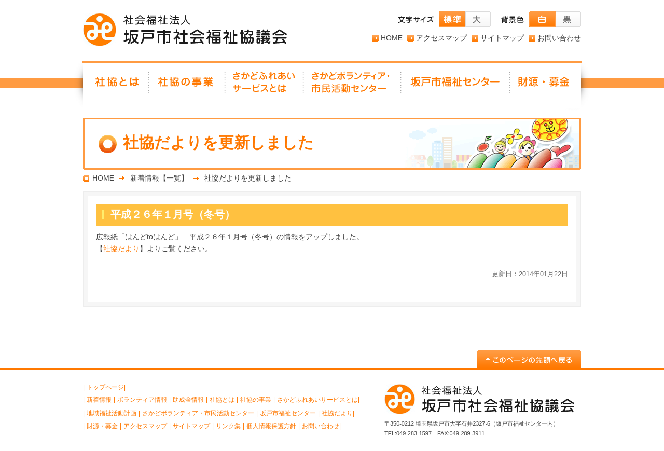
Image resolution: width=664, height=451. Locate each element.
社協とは (116, 86)
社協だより (121, 248)
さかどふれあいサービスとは (265, 86)
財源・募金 (545, 86)
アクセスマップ (441, 38)
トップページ (105, 387)
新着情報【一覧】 (159, 178)
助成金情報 (188, 399)
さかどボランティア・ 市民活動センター (353, 86)
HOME (392, 38)
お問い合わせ (559, 38)
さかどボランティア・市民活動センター (198, 413)
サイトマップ (502, 38)
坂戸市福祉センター (456, 86)
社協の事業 (187, 86)
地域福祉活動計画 (111, 413)
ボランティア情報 (142, 399)
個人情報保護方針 (271, 426)
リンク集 (228, 426)
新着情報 (99, 399)
